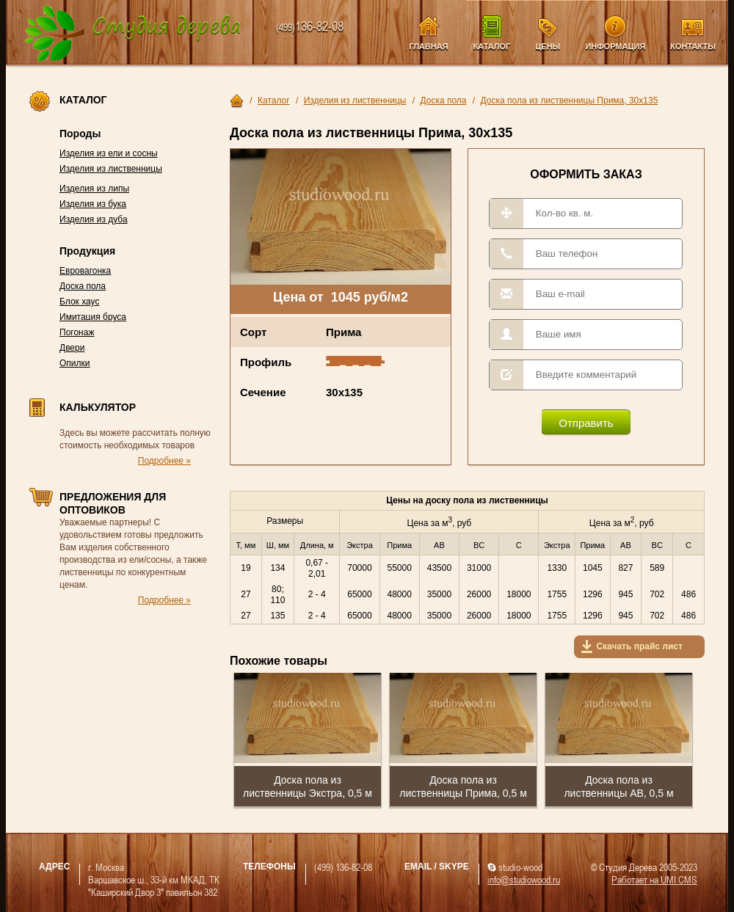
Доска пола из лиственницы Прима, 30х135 (569, 100)
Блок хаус (79, 301)
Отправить (586, 423)
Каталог (492, 46)
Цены (547, 46)
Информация (615, 46)
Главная (428, 46)
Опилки (74, 363)
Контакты (693, 46)
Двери (71, 348)
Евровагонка (85, 271)
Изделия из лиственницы (110, 169)
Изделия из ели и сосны (108, 153)
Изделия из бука (92, 204)
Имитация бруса (92, 317)
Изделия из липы (94, 188)
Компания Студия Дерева (133, 34)
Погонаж (76, 332)
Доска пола (82, 286)
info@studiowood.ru (523, 879)
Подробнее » (164, 461)
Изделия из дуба (93, 219)
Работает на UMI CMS (654, 879)
